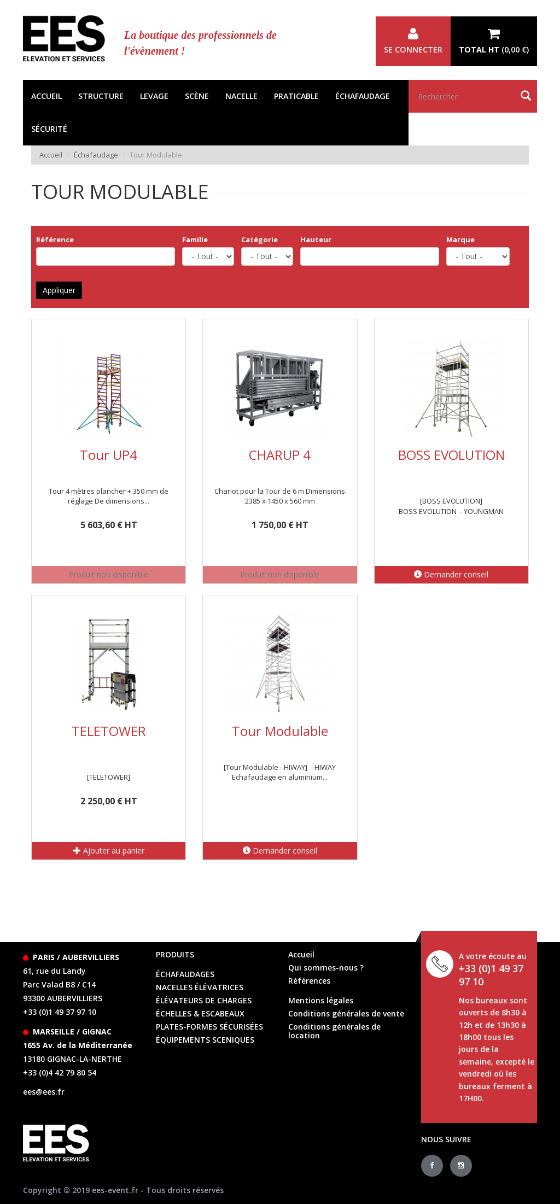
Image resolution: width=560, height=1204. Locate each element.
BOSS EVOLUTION (451, 455)
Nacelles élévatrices (199, 987)
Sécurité (49, 129)
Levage (154, 96)
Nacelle (241, 96)
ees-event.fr (115, 1190)
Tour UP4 (108, 455)
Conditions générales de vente (346, 1013)
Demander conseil (451, 574)
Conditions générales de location (334, 1031)
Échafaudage (362, 96)
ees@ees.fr (44, 1091)
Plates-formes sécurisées (209, 1026)
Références (309, 980)
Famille (195, 239)
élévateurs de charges (204, 1000)
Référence (55, 239)
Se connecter (413, 41)
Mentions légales (320, 1000)
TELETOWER (109, 731)
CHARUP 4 (280, 455)
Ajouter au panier (108, 850)
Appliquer (59, 290)
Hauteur (315, 239)
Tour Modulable (280, 731)
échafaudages (185, 974)
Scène (197, 96)
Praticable (296, 96)
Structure (101, 96)
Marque (460, 239)
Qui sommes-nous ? (326, 967)
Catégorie (259, 239)
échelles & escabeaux (200, 1013)
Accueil (46, 96)
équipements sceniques (205, 1039)
